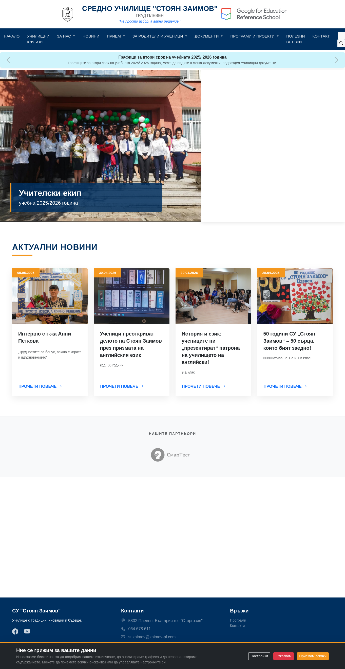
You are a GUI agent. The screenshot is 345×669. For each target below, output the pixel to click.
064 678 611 (136, 629)
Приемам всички (313, 656)
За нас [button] (64, 36)
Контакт (321, 36)
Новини (91, 36)
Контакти (237, 626)
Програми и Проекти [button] (253, 36)
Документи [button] (207, 36)
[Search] (341, 36)
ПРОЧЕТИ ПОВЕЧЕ (40, 386)
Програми (238, 620)
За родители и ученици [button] (158, 36)
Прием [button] (114, 36)
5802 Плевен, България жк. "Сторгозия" (162, 621)
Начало (12, 36)
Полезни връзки (295, 39)
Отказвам (283, 656)
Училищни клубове (38, 39)
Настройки (259, 656)
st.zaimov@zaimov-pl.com (148, 637)
